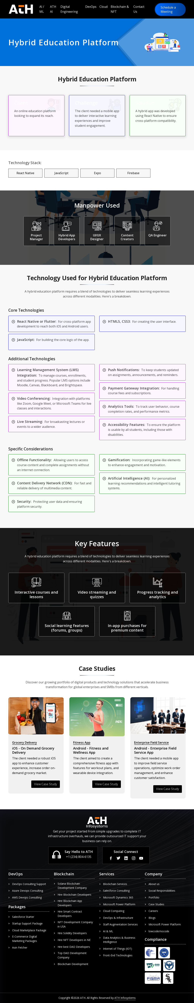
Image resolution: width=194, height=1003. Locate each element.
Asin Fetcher (17, 947)
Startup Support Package (25, 923)
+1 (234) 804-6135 (78, 857)
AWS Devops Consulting (25, 897)
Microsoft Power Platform (117, 904)
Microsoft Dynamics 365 (116, 897)
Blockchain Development (71, 964)
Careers (151, 911)
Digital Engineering (69, 9)
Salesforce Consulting (114, 890)
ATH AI (53, 9)
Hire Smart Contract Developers (68, 913)
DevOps (90, 7)
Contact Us (138, 9)
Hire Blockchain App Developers (68, 903)
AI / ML (41, 9)
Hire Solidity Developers (70, 933)
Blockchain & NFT (120, 9)
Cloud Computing (111, 911)
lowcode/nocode (157, 931)
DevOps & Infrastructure (116, 918)
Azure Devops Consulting (25, 890)
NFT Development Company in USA (73, 924)
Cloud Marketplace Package (27, 930)
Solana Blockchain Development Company (70, 886)
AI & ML (106, 931)
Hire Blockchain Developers (72, 894)
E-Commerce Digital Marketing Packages (22, 938)
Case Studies (154, 904)
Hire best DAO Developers (72, 947)
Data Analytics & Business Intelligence (117, 940)
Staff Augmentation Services (118, 924)
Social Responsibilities (160, 890)
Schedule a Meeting (168, 9)
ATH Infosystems (125, 998)
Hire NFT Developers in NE (72, 940)
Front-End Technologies (115, 955)
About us (152, 884)
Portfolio (152, 897)
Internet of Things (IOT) (115, 948)
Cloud (103, 7)
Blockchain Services (113, 884)
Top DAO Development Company (70, 955)
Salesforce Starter (21, 917)
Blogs (150, 918)
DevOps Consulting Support (27, 884)
